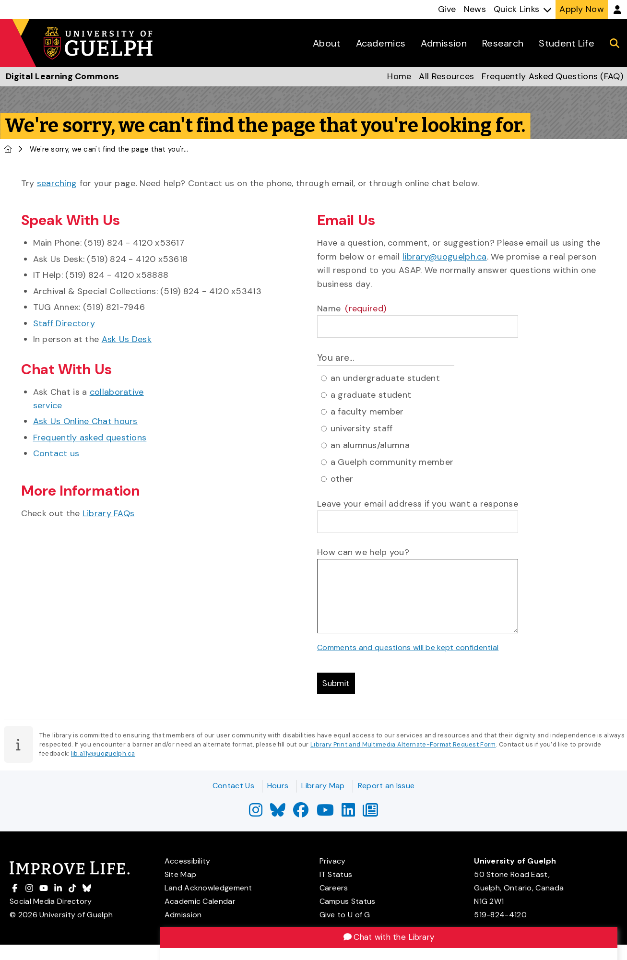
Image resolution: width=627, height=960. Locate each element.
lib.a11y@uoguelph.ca (103, 755)
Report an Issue (386, 786)
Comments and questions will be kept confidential (407, 647)
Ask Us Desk (127, 339)
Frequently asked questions (90, 437)
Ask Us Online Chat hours (85, 421)
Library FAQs (109, 513)
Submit (338, 684)
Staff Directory (64, 323)
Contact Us (233, 786)
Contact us (56, 453)
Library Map (322, 786)
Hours (278, 786)
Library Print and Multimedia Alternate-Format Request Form (403, 746)
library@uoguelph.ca (444, 256)
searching (57, 183)
